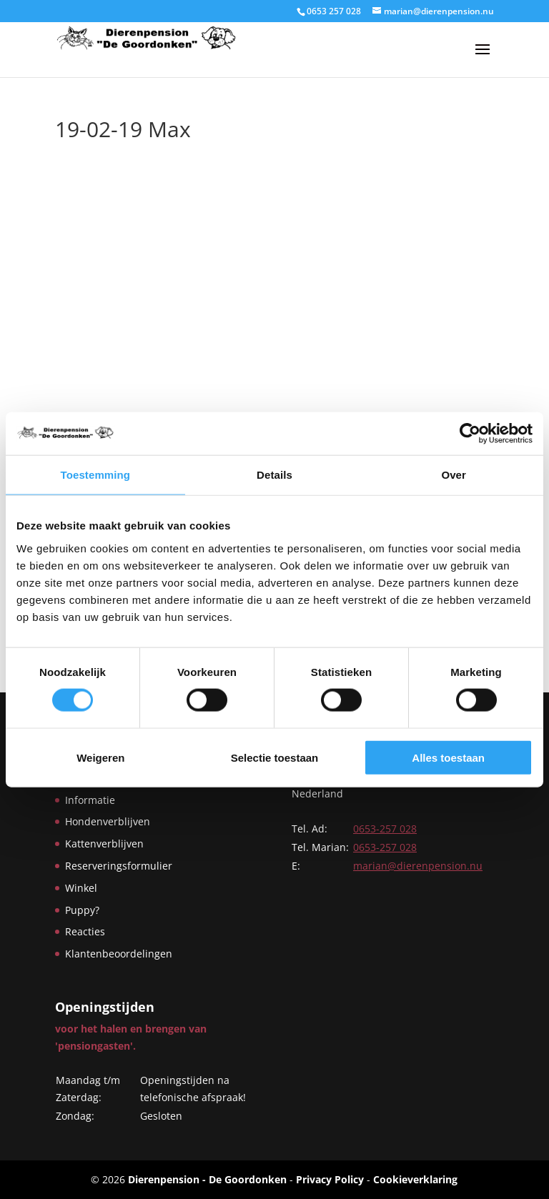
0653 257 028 (334, 11)
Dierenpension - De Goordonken (207, 1179)
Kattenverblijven (104, 843)
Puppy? (82, 910)
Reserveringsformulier (118, 865)
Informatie (90, 800)
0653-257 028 (385, 828)
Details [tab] (274, 475)
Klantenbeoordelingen (118, 953)
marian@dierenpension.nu (418, 865)
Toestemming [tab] (96, 475)
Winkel (81, 888)
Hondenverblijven (107, 821)
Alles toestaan (448, 757)
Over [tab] (453, 475)
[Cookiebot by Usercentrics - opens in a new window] (470, 433)
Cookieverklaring (415, 1179)
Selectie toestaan (275, 757)
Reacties (85, 931)
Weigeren (100, 757)
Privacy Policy (330, 1179)
